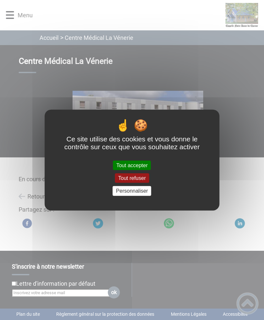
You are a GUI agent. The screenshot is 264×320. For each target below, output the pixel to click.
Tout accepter (132, 165)
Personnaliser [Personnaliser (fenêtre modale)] (132, 191)
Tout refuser (132, 178)
